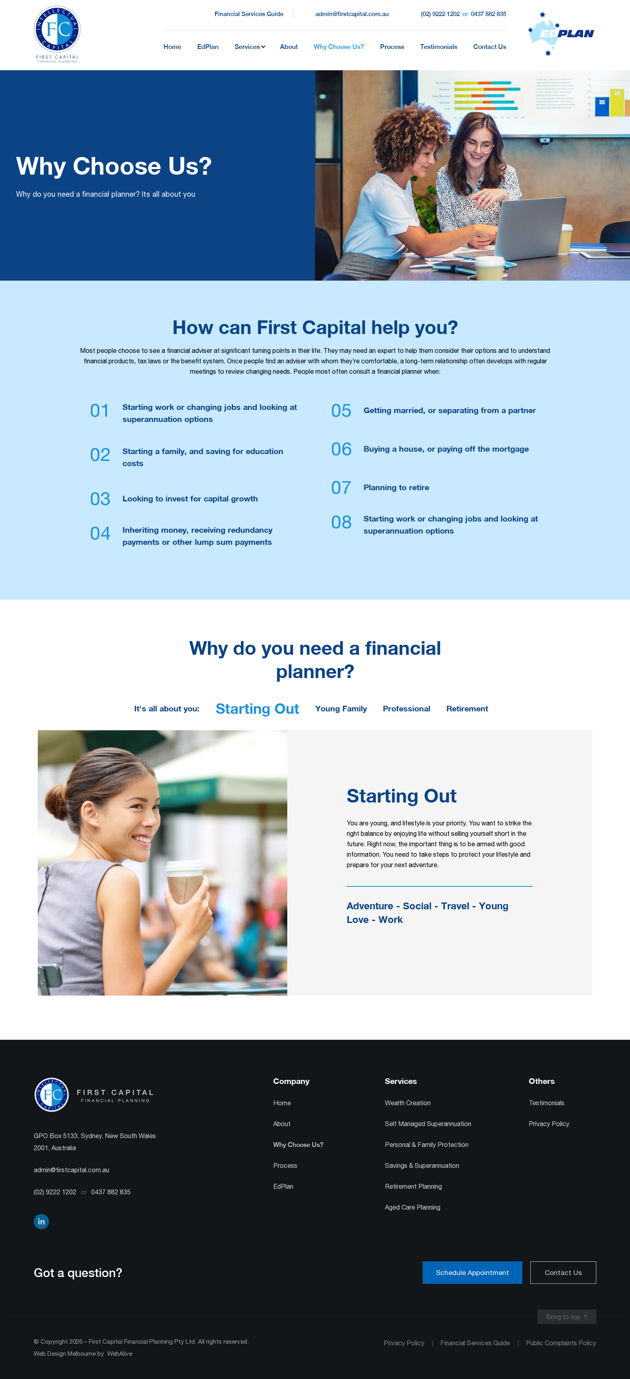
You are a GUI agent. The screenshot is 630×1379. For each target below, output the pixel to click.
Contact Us (489, 47)
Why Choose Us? (339, 47)
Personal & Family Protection (426, 1144)
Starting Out (257, 708)
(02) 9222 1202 (440, 13)
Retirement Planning (413, 1186)
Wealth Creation (408, 1102)
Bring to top (563, 1316)
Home (172, 47)
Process (392, 47)
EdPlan (208, 47)
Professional (406, 708)
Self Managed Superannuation (428, 1123)
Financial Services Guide (249, 13)
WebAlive (119, 1353)
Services (247, 47)
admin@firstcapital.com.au (352, 13)
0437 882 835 (487, 13)
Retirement (467, 708)
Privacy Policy (549, 1123)
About (289, 47)
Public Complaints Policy (561, 1342)
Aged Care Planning (412, 1207)
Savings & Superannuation (422, 1165)
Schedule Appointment (472, 1273)
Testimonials (438, 47)
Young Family (341, 708)
